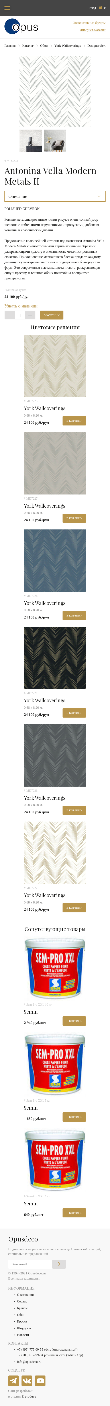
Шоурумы (24, 1328)
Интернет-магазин (93, 30)
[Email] (37, 1264)
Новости (23, 1335)
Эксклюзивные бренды (89, 22)
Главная (10, 45)
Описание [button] (17, 196)
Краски (22, 1321)
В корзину (52, 315)
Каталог (27, 45)
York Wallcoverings (67, 45)
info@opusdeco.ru (29, 1361)
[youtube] (40, 1381)
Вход (92, 8)
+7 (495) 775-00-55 (30, 1349)
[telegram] (13, 1381)
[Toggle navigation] (7, 8)
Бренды (22, 1308)
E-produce (29, 1396)
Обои (44, 45)
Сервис (22, 1301)
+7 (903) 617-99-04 (30, 1355)
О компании (25, 1294)
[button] (102, 8)
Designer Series (97, 45)
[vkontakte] (27, 1381)
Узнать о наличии (20, 305)
